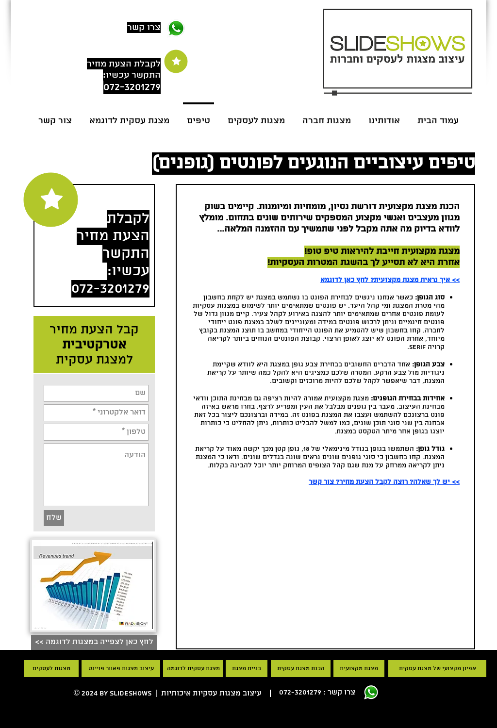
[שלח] (54, 518)
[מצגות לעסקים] (51, 668)
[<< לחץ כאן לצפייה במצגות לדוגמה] (94, 642)
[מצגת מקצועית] (358, 668)
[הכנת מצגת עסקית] (301, 668)
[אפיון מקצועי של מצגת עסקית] (437, 668)
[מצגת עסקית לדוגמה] (193, 668)
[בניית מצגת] (246, 668)
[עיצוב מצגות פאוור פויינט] (121, 668)
